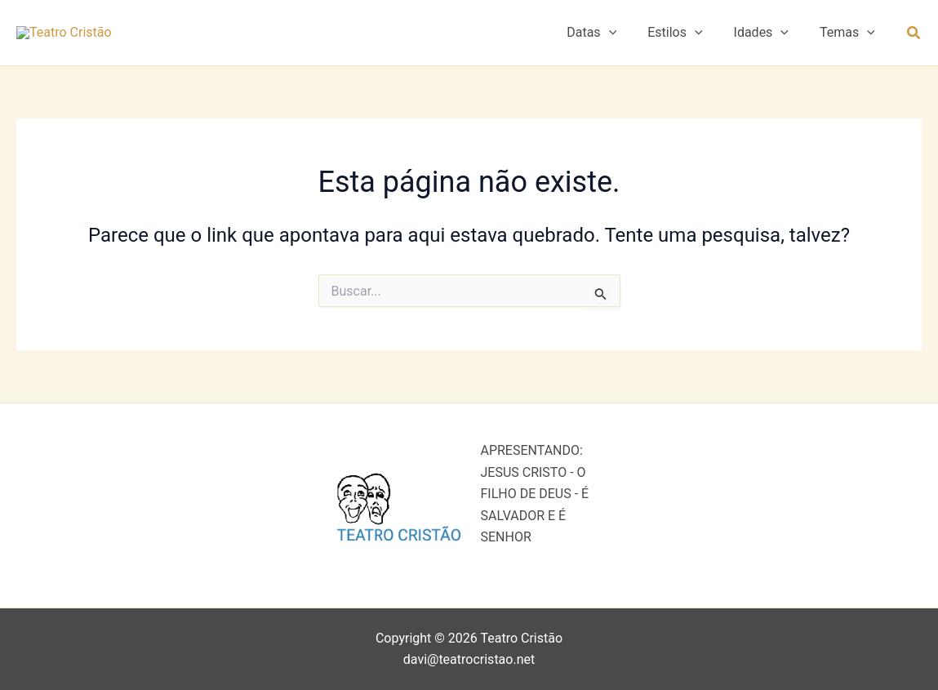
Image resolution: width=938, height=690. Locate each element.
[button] (626, 40)
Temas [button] (850, 40)
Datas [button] (608, 40)
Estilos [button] (687, 40)
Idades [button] (768, 40)
